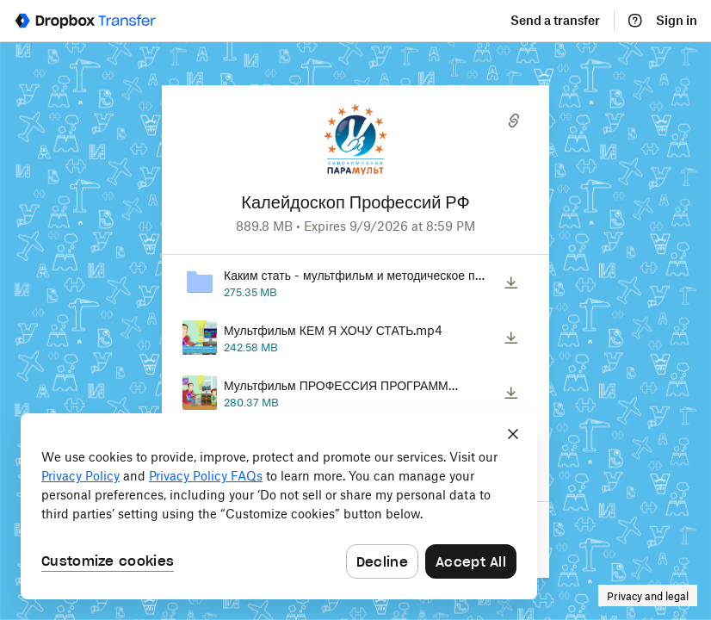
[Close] (513, 434)
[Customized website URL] (356, 182)
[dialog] (279, 506)
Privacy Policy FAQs (206, 475)
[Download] (511, 282)
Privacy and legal (648, 596)
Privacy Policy (80, 475)
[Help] (635, 20)
